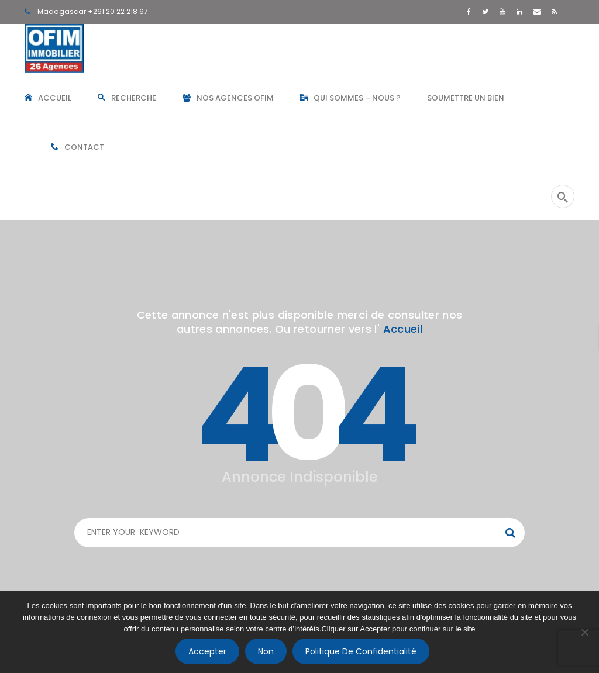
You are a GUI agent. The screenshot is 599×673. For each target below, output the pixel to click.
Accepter (207, 651)
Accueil (403, 329)
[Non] (584, 632)
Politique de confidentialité (360, 651)
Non (266, 651)
